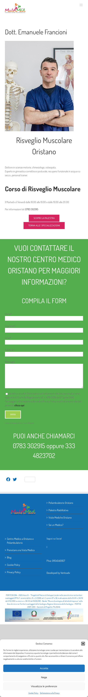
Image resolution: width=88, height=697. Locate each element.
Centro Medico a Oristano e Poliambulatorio (20, 540)
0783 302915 (31, 209)
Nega (44, 677)
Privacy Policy (14, 572)
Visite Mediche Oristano (60, 517)
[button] (83, 643)
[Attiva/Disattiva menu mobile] (81, 5)
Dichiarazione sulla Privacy (50, 693)
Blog (9, 557)
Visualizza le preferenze (44, 686)
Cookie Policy (33, 693)
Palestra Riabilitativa (58, 510)
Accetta (44, 668)
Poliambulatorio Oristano (61, 502)
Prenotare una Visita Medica (21, 550)
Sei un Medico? (56, 525)
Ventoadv (65, 572)
